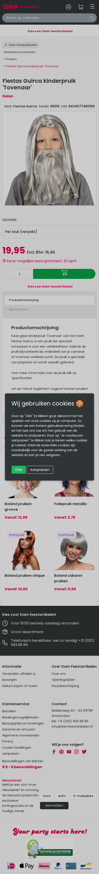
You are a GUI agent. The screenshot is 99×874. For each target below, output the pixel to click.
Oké (18, 469)
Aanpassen (40, 469)
